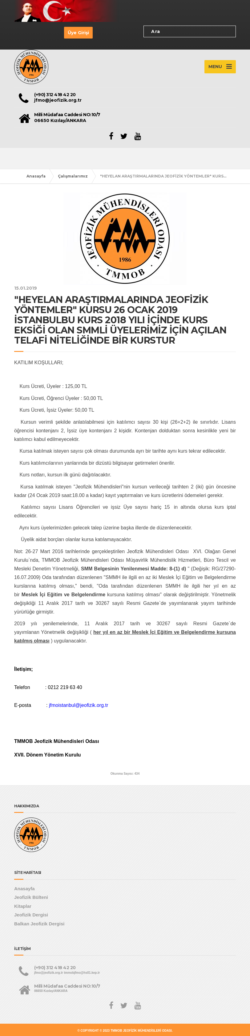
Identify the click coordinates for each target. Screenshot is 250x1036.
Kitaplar (22, 906)
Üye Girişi (78, 32)
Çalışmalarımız (73, 176)
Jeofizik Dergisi (31, 914)
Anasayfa (36, 176)
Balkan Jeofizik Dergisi (39, 923)
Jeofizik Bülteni (31, 897)
